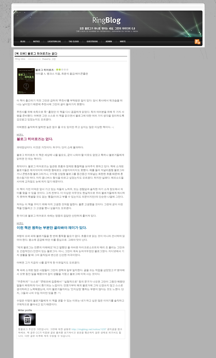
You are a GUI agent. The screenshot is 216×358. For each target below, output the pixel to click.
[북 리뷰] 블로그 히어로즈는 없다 (36, 54)
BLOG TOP (22, 41)
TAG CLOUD (74, 41)
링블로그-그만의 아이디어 (108, 24)
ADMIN (109, 41)
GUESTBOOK (92, 41)
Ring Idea (20, 58)
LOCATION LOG (54, 41)
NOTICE (37, 41)
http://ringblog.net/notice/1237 (89, 329)
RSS (198, 41)
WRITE (122, 41)
